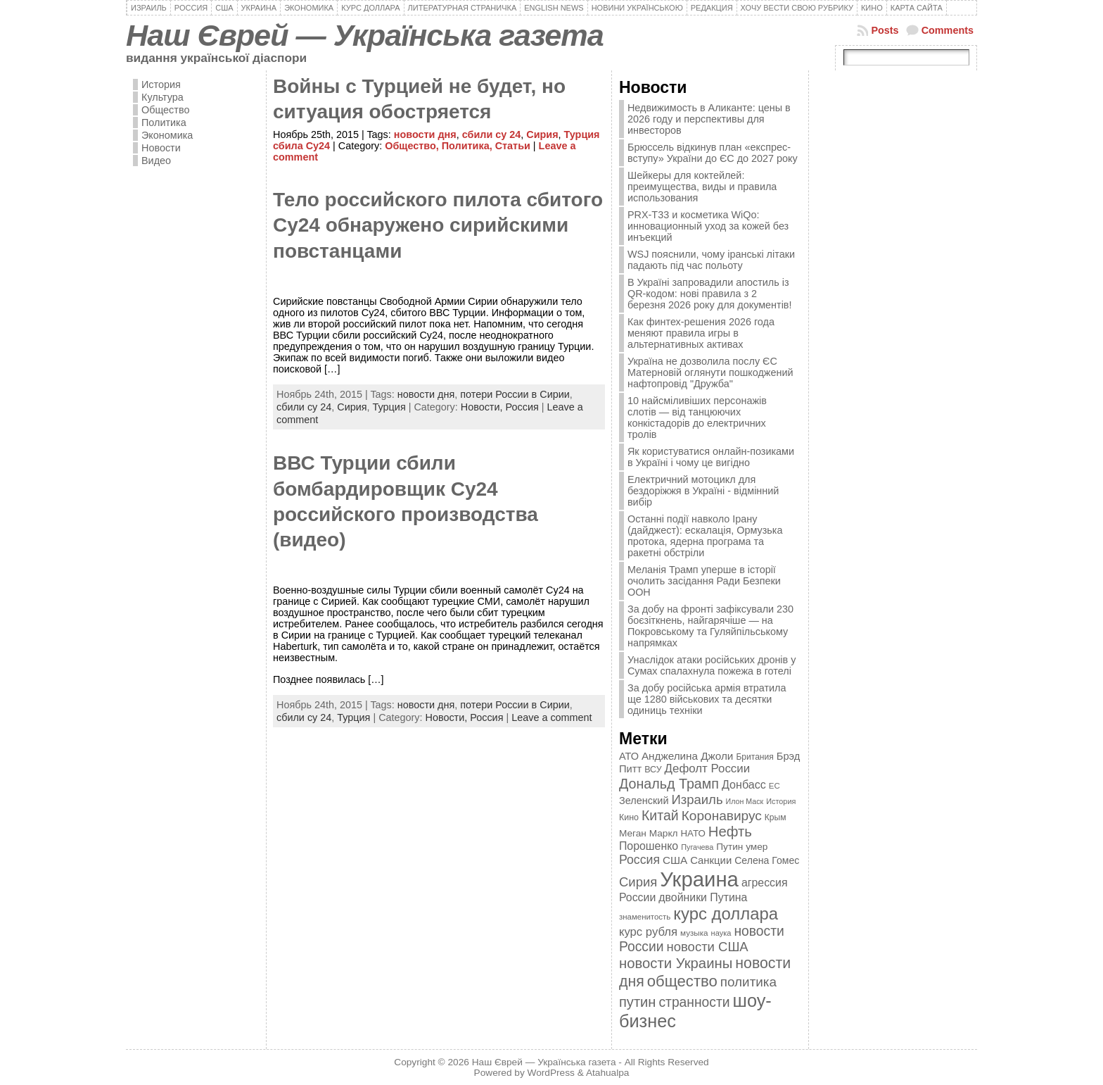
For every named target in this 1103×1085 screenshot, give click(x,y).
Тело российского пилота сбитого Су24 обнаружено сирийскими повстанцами (438, 225)
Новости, (483, 407)
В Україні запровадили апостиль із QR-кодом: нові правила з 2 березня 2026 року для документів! (709, 294)
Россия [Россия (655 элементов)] (639, 860)
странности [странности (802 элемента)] (693, 1002)
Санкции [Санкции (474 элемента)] (711, 860)
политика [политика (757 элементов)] (748, 981)
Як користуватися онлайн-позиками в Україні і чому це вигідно (710, 457)
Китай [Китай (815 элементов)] (660, 815)
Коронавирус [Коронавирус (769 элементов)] (722, 815)
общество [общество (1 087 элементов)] (682, 981)
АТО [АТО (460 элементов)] (629, 756)
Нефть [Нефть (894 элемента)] (730, 831)
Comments (948, 30)
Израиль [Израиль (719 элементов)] (696, 799)
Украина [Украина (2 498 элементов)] (699, 879)
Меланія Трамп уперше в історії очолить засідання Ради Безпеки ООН (704, 581)
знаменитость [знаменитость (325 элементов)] (644, 916)
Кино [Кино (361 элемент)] (629, 817)
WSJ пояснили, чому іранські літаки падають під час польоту (711, 260)
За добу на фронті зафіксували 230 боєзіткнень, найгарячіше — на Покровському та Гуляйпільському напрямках (710, 625)
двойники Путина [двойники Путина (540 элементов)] (702, 897)
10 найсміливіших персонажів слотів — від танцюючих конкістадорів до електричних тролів (697, 417)
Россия (522, 407)
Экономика (167, 135)
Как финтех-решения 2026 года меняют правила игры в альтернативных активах (700, 333)
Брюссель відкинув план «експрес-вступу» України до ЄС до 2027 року (712, 153)
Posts (884, 30)
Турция (389, 407)
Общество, (413, 145)
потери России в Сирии (515, 394)
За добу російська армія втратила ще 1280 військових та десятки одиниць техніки (706, 699)
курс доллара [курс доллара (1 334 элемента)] (725, 913)
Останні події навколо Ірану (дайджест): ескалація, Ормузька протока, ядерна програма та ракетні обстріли (704, 535)
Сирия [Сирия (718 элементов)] (638, 881)
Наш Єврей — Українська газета (365, 35)
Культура (162, 97)
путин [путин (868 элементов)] (637, 1002)
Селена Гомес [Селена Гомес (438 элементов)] (766, 860)
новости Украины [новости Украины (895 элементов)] (675, 963)
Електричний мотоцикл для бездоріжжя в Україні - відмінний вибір (703, 491)
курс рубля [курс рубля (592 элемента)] (648, 932)
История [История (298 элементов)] (781, 801)
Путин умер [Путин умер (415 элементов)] (741, 846)
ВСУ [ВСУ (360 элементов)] (652, 769)
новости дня (425, 134)
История (161, 84)
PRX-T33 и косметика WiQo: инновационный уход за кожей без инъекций (708, 226)
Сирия (542, 134)
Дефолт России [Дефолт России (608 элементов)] (708, 768)
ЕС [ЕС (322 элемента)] (774, 786)
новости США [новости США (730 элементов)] (707, 946)
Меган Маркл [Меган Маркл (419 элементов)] (648, 833)
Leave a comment (551, 717)
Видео (156, 160)
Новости (161, 147)
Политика (163, 122)
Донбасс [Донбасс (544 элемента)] (744, 784)
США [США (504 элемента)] (675, 860)
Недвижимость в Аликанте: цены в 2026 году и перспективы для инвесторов (709, 119)
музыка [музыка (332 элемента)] (694, 932)
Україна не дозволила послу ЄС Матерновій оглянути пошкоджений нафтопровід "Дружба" (710, 372)
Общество (165, 109)
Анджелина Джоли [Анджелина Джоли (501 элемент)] (687, 756)
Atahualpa (608, 1072)
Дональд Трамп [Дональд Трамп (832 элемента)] (669, 783)
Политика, (468, 145)
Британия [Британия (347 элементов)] (754, 757)
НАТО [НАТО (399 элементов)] (693, 833)
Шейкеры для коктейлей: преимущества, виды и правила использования (702, 186)
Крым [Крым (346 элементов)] (775, 817)
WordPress (551, 1072)
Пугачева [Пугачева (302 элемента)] (697, 847)
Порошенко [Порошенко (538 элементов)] (648, 846)
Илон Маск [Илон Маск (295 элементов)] (745, 801)
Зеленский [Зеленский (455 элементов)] (644, 800)
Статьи (512, 145)
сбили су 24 (491, 134)
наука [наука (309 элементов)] (721, 933)
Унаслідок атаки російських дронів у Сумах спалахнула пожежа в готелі (711, 665)
